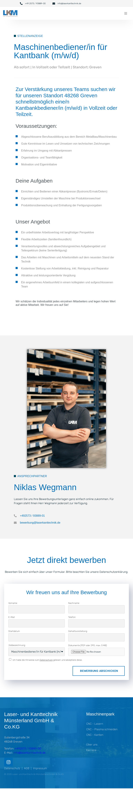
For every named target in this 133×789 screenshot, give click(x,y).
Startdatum (14, 631)
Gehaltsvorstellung (77, 631)
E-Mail (11, 617)
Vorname (12, 603)
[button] (125, 13)
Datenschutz (46, 660)
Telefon (72, 617)
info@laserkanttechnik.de (30, 752)
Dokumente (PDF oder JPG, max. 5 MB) (87, 645)
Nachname (73, 603)
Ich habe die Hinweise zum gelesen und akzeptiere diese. (47, 660)
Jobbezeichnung (16, 645)
